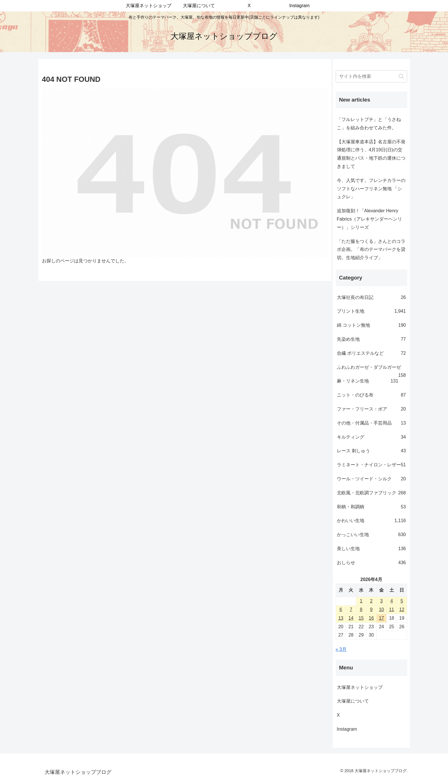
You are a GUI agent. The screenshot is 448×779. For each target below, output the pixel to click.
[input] (371, 76)
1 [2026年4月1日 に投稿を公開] (361, 600)
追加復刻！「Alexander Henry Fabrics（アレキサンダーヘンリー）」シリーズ (369, 219)
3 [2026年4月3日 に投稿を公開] (381, 600)
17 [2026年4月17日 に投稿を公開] (381, 618)
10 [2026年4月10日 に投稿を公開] (381, 609)
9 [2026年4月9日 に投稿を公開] (371, 609)
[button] (401, 76)
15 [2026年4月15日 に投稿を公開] (361, 618)
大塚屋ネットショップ (360, 687)
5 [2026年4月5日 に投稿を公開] (402, 600)
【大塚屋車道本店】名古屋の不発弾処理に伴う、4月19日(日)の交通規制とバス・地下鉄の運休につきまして (371, 154)
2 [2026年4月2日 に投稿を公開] (371, 600)
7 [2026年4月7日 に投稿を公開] (351, 609)
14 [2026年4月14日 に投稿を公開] (350, 618)
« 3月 (341, 649)
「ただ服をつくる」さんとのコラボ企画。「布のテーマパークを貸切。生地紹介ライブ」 (371, 249)
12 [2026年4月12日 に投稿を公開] (401, 609)
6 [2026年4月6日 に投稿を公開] (340, 609)
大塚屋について (357, 701)
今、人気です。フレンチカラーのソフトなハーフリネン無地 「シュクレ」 (371, 188)
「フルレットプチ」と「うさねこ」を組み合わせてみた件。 (369, 123)
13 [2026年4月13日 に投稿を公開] (340, 618)
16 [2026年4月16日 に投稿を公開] (371, 618)
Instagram (351, 729)
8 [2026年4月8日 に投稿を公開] (361, 609)
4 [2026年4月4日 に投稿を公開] (391, 600)
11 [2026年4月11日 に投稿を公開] (391, 609)
